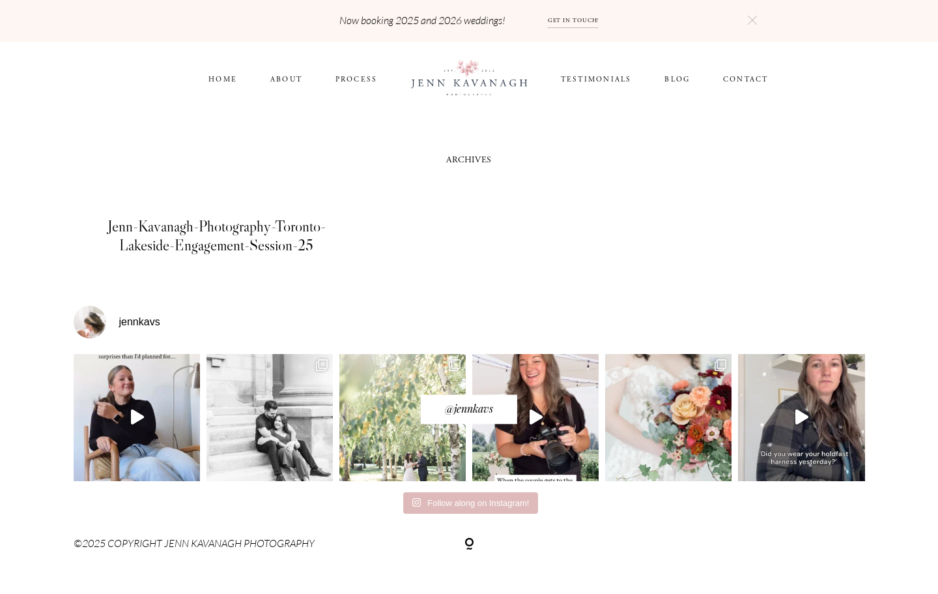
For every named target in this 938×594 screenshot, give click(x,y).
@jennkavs (469, 408)
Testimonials (596, 79)
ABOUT (286, 79)
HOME (222, 79)
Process (356, 79)
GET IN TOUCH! (573, 20)
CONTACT (746, 79)
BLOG (677, 79)
